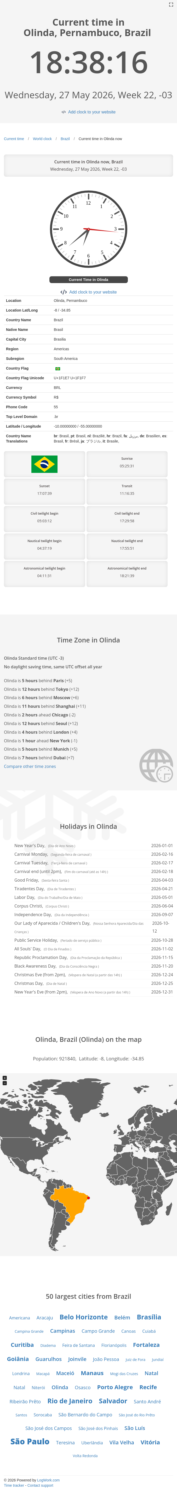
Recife (148, 1387)
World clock (42, 139)
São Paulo (29, 1441)
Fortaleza (146, 1344)
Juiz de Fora (135, 1359)
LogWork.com (48, 1480)
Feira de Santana (78, 1345)
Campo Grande (98, 1331)
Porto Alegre (115, 1387)
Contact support (40, 1485)
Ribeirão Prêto (25, 1401)
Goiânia (18, 1359)
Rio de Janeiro (69, 1400)
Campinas (62, 1330)
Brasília (149, 1316)
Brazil (65, 139)
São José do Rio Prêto (137, 1414)
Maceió (65, 1373)
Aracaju (45, 1317)
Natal (151, 1373)
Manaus (92, 1373)
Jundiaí (157, 1359)
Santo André (147, 1401)
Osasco (83, 1387)
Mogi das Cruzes (124, 1373)
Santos (21, 1414)
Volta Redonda (85, 1455)
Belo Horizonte (84, 1316)
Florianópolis (114, 1345)
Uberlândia (92, 1443)
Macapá (43, 1373)
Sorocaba (43, 1415)
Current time (14, 139)
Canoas (128, 1331)
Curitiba (22, 1344)
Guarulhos (49, 1359)
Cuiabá (149, 1331)
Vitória (150, 1442)
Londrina (21, 1373)
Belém (122, 1317)
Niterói (38, 1388)
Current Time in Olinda (88, 280)
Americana (19, 1318)
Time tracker (14, 1485)
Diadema (48, 1345)
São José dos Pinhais (98, 1428)
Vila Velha (122, 1442)
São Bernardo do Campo (85, 1414)
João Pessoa (106, 1359)
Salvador (113, 1400)
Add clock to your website (92, 112)
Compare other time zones (30, 766)
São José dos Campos (48, 1428)
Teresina (65, 1442)
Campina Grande (29, 1331)
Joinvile (77, 1359)
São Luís (134, 1428)
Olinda (60, 1387)
